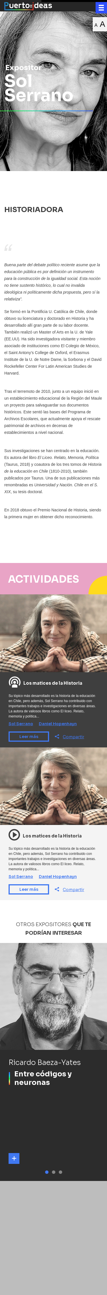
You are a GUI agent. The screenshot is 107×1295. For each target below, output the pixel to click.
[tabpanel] (53, 1062)
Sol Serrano (21, 724)
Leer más (28, 736)
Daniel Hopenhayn (58, 724)
